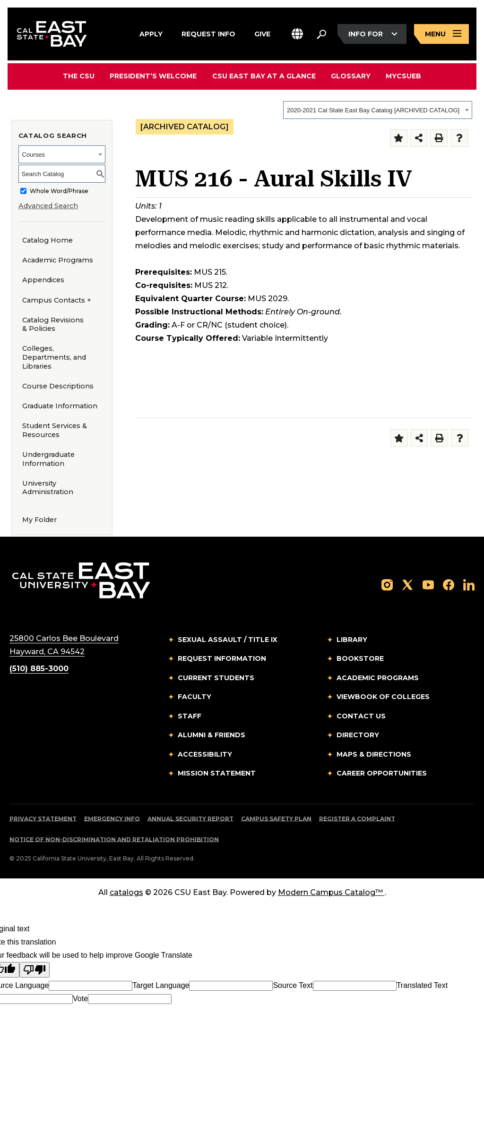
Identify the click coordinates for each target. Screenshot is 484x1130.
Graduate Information (59, 406)
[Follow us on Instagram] (387, 584)
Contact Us (361, 716)
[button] (297, 34)
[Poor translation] (34, 970)
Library (352, 639)
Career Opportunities (382, 773)
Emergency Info (112, 818)
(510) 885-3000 (39, 668)
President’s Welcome (153, 76)
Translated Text (422, 985)
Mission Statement (217, 773)
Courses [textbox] (33, 154)
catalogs (126, 892)
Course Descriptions (58, 386)
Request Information (222, 658)
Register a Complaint (357, 818)
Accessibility (205, 754)
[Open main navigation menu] (441, 34)
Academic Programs (57, 260)
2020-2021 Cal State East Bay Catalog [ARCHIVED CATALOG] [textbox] (373, 110)
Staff (189, 716)
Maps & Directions (374, 754)
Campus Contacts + (56, 300)
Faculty (194, 696)
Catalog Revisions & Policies (53, 324)
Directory (358, 735)
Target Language (160, 985)
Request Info (208, 32)
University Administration (47, 488)
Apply (151, 32)
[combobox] (377, 110)
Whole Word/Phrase (59, 190)
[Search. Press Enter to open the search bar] (321, 34)
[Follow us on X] (407, 584)
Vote (80, 999)
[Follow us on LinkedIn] (469, 584)
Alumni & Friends (211, 735)
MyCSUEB (403, 75)
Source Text (292, 985)
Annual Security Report (190, 818)
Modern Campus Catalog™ (331, 892)
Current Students (216, 678)
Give (262, 32)
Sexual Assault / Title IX (227, 639)
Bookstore (360, 658)
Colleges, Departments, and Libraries (54, 357)
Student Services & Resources (54, 430)
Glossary (351, 76)
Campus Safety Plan (276, 818)
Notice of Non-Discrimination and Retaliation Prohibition (114, 839)
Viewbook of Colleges (383, 696)
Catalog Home (47, 240)
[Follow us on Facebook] (448, 584)
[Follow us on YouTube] (428, 584)
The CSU (79, 76)
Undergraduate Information (48, 459)
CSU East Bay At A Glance (264, 76)
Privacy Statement (43, 818)
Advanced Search (48, 206)
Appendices (43, 280)
